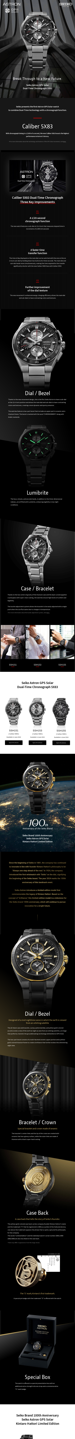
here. (64, 141)
